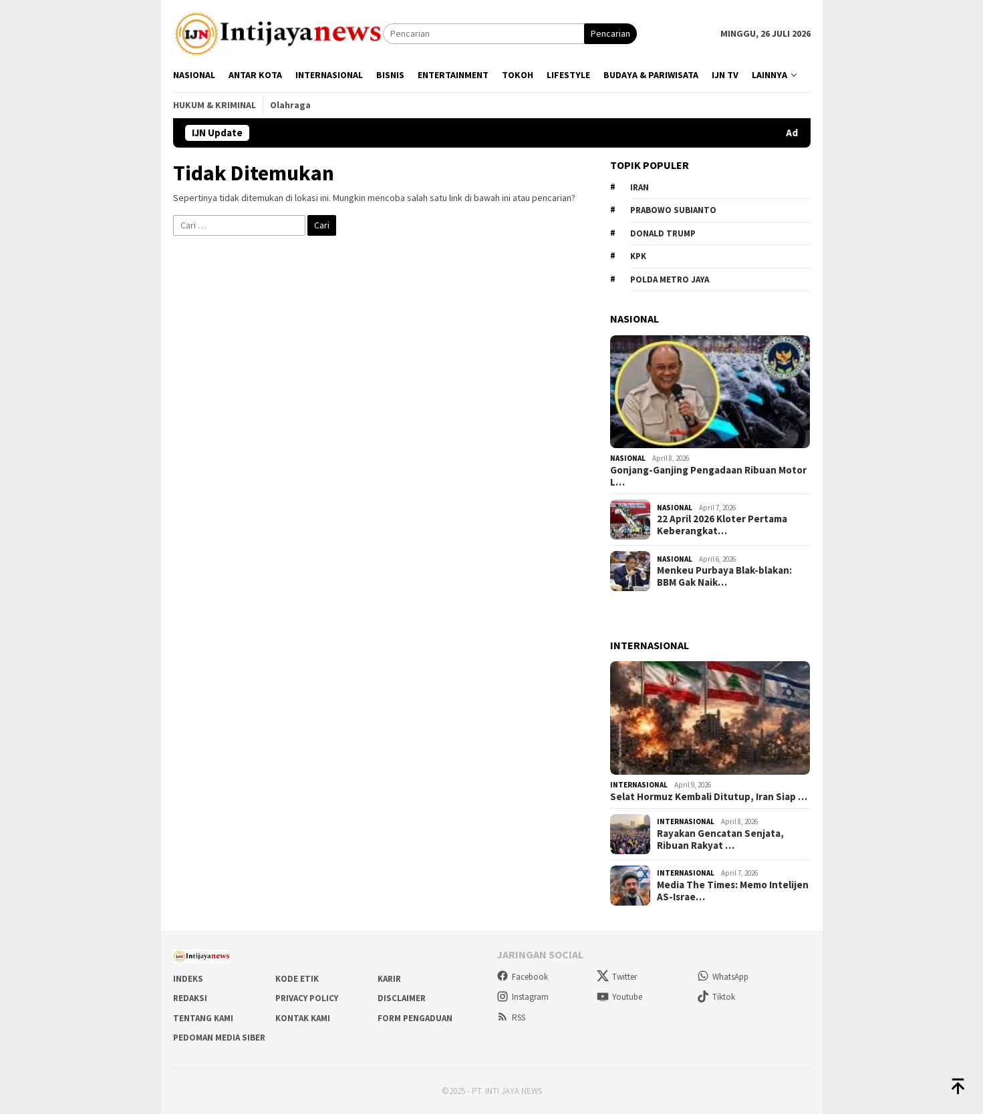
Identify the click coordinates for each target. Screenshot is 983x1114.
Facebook (522, 976)
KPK (638, 256)
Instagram (523, 996)
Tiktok (716, 996)
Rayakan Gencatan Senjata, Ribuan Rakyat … (720, 839)
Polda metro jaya (669, 279)
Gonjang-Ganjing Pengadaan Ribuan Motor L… (708, 476)
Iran (639, 187)
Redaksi (190, 998)
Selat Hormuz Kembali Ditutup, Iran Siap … (708, 797)
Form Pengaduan (415, 1018)
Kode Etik (297, 978)
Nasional (628, 458)
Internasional (639, 784)
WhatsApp (722, 976)
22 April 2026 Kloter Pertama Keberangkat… (722, 525)
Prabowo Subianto (673, 210)
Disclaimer (402, 998)
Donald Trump (663, 233)
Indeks (188, 978)
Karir (389, 978)
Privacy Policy (306, 998)
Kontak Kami (302, 1018)
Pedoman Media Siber (219, 1037)
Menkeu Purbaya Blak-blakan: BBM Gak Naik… (724, 576)
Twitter (617, 976)
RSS (511, 1017)
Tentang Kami (203, 1018)
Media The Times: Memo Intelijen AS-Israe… (733, 891)
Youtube (619, 996)
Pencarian (610, 33)
